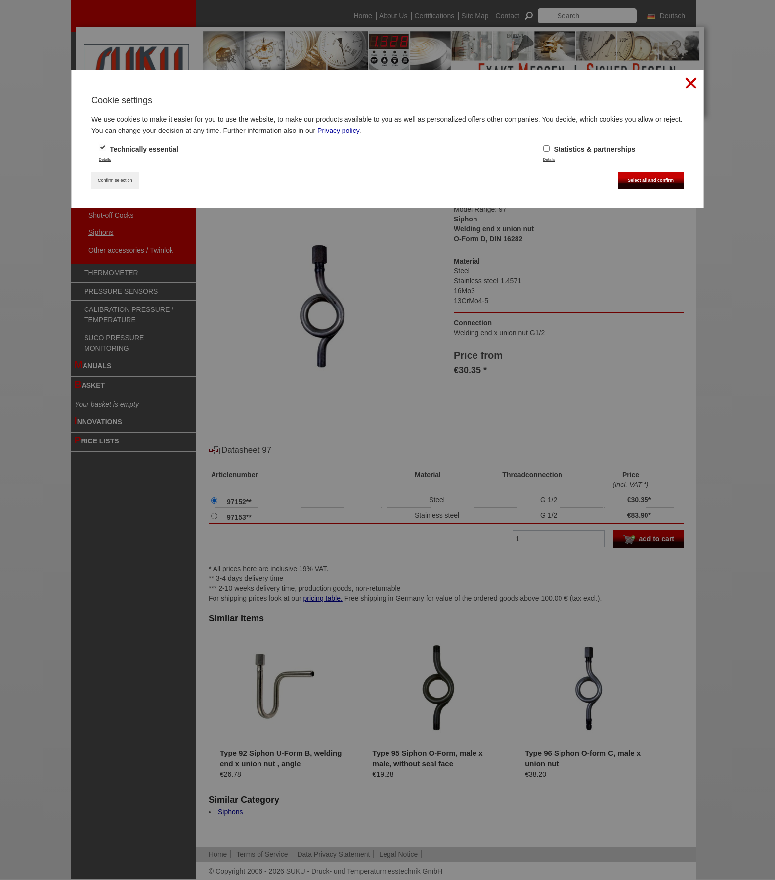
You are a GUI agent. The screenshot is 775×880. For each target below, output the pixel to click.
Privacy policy (338, 130)
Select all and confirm (651, 180)
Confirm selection (115, 180)
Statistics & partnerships (589, 149)
